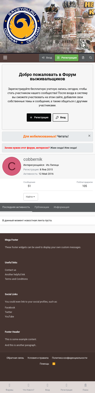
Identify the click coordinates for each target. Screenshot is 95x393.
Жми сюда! (57, 147)
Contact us (10, 270)
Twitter (8, 312)
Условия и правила (38, 358)
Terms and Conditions (16, 279)
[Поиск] (90, 58)
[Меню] (5, 57)
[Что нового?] (83, 58)
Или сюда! (71, 147)
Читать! (62, 136)
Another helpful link (15, 274)
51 (29, 186)
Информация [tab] (61, 207)
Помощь (44, 363)
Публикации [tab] (42, 207)
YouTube (9, 316)
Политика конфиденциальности (69, 358)
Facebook (10, 307)
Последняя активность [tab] (16, 207)
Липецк (54, 165)
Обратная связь (15, 358)
